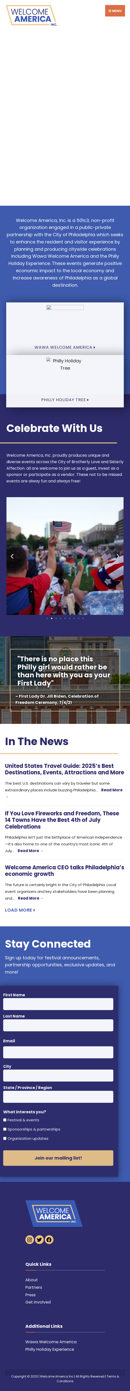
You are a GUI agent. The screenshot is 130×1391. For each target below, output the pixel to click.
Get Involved (38, 1302)
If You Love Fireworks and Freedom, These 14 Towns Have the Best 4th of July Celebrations (62, 820)
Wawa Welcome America (51, 1342)
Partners (33, 1287)
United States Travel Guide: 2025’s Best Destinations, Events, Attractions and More (64, 769)
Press (30, 1295)
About (31, 1280)
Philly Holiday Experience (49, 1349)
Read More (30, 850)
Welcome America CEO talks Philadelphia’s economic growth (64, 871)
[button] (12, 556)
